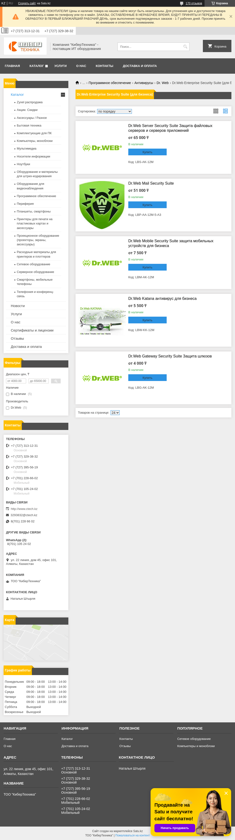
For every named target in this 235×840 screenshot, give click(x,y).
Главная (12, 66)
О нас (81, 66)
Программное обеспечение (110, 83)
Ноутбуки (23, 164)
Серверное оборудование (35, 272)
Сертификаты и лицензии (32, 330)
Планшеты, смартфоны (34, 211)
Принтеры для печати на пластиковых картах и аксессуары (35, 223)
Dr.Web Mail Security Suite (151, 183)
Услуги (60, 66)
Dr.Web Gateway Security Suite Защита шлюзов (170, 356)
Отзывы (17, 338)
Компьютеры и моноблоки (196, 746)
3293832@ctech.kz (24, 515)
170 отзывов (194, 3)
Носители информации (33, 156)
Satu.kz (138, 831)
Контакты (104, 66)
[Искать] (185, 46)
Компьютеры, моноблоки (35, 141)
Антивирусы (144, 83)
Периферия (25, 203)
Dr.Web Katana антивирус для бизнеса (162, 298)
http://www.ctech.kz (24, 509)
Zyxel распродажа (30, 102)
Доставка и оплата (140, 66)
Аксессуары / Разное (32, 118)
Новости (18, 306)
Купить (147, 152)
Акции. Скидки (27, 110)
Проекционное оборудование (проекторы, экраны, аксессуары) (38, 240)
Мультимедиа (26, 148)
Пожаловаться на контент (132, 835)
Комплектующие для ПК (34, 133)
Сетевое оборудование (33, 264)
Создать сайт (27, 3)
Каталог (36, 66)
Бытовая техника (29, 125)
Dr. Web (163, 83)
